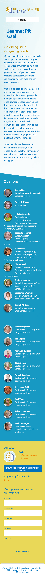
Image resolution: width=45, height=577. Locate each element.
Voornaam (7, 499)
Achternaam (8, 509)
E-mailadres (8, 529)
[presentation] (22, 545)
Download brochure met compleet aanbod (22, 469)
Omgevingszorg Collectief (22, 10)
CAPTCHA (7, 539)
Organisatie (8, 519)
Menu (23, 20)
